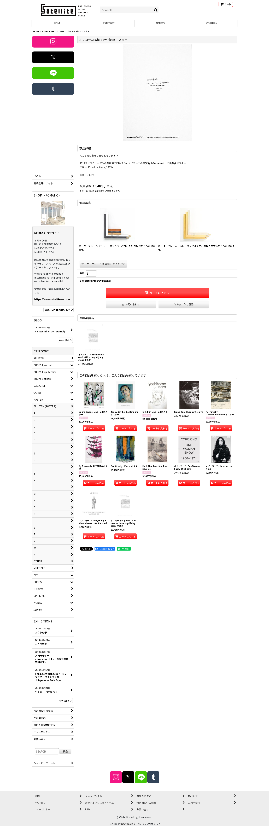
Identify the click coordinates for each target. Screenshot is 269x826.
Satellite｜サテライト (46, 232)
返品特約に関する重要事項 (95, 281)
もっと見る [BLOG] (65, 340)
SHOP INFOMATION (58, 309)
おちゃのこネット (129, 823)
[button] (184, 304)
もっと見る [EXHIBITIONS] (65, 700)
